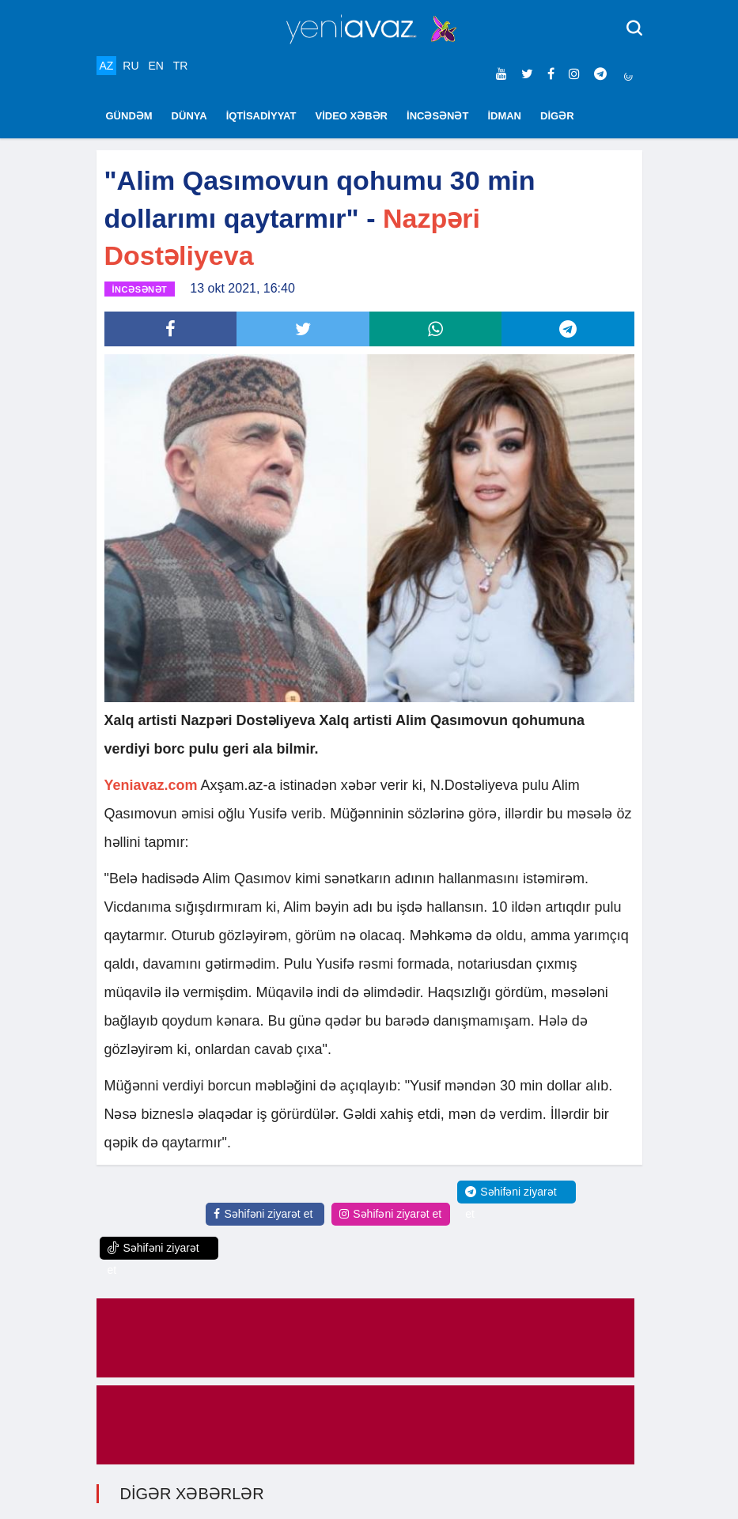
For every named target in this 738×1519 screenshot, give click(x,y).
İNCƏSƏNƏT (437, 116)
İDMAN (504, 116)
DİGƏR (557, 116)
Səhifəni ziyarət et (263, 1213)
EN (155, 65)
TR (180, 65)
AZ (107, 65)
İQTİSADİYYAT (261, 116)
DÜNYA (189, 116)
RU (130, 65)
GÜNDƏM (129, 116)
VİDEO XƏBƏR (352, 116)
